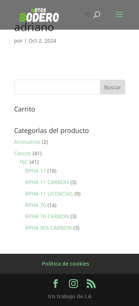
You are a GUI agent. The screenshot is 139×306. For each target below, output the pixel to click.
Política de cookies (65, 263)
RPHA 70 (35, 205)
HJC (24, 161)
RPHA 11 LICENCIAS (49, 193)
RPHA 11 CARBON (47, 182)
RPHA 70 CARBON (47, 216)
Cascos (22, 153)
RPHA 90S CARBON (48, 227)
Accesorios (27, 141)
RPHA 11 (35, 170)
